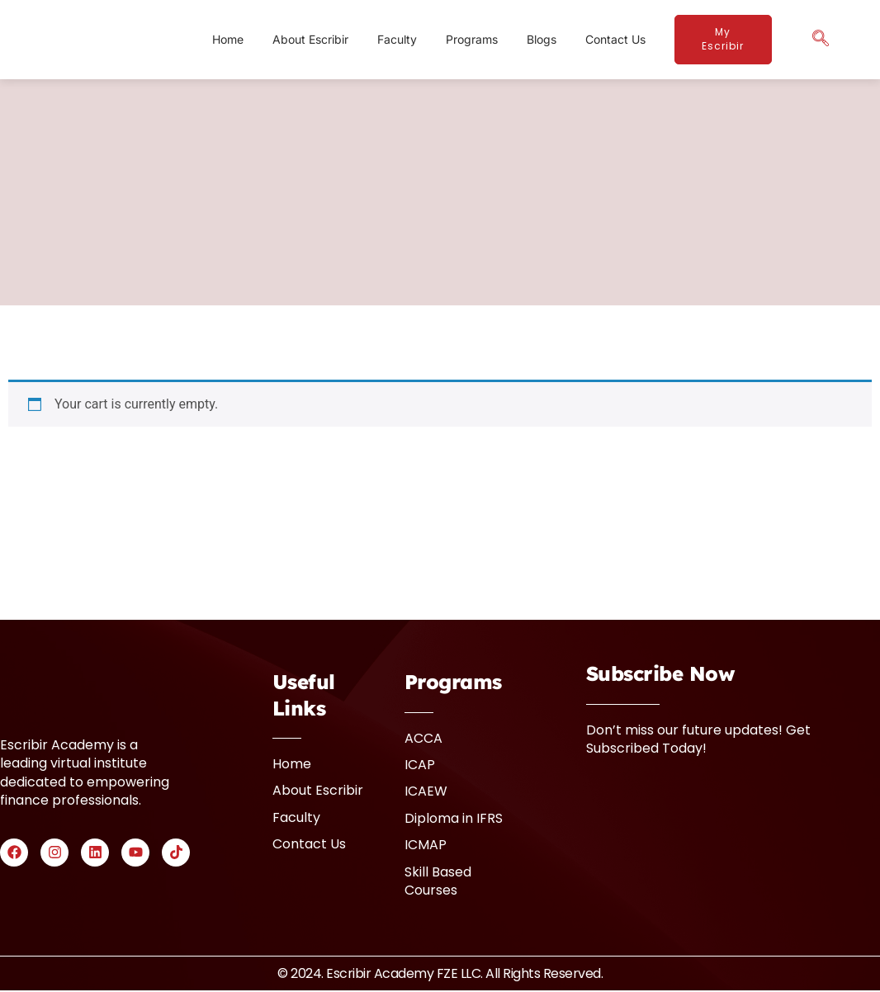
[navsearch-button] (820, 39)
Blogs (541, 39)
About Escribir (310, 39)
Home (228, 39)
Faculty (397, 39)
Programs (472, 39)
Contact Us (615, 39)
